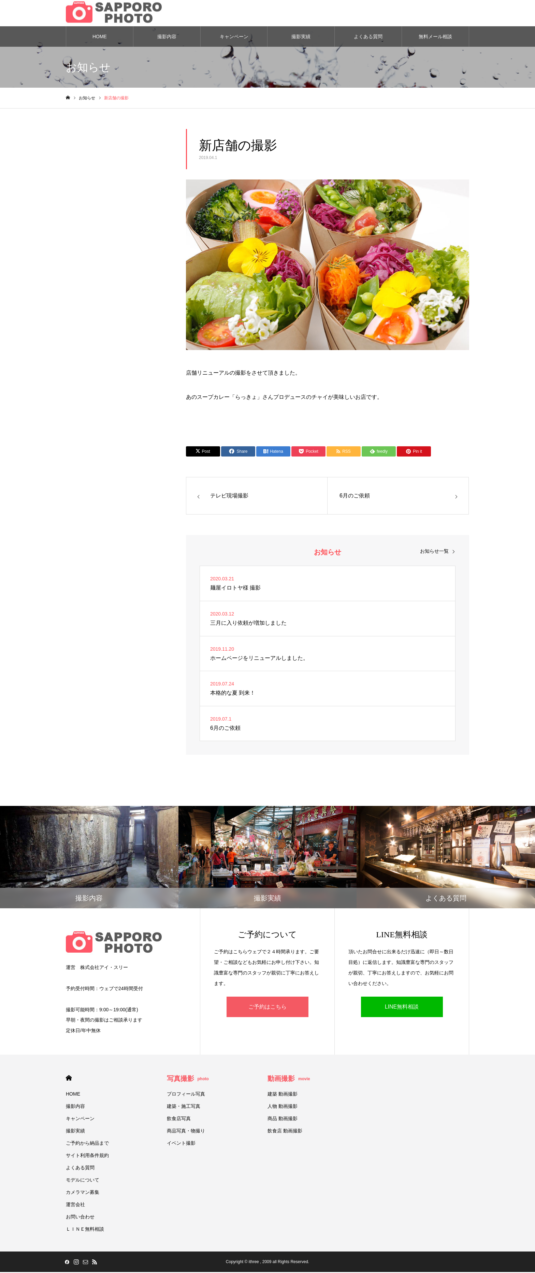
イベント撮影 (181, 1144)
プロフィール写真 (186, 1095)
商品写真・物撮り (186, 1131)
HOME (99, 37)
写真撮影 (188, 1079)
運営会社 (75, 1205)
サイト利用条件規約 (87, 1156)
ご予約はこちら (267, 1008)
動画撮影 (289, 1079)
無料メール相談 (435, 37)
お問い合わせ (80, 1217)
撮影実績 (300, 37)
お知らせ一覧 (434, 552)
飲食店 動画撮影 (285, 1131)
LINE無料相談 (402, 1008)
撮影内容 (166, 37)
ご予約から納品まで (87, 1144)
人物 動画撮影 (283, 1107)
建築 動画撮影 (283, 1095)
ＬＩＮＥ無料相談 (85, 1230)
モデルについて (82, 1181)
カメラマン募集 (82, 1193)
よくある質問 (368, 37)
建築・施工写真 (183, 1107)
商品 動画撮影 (283, 1119)
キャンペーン (234, 37)
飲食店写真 (179, 1119)
